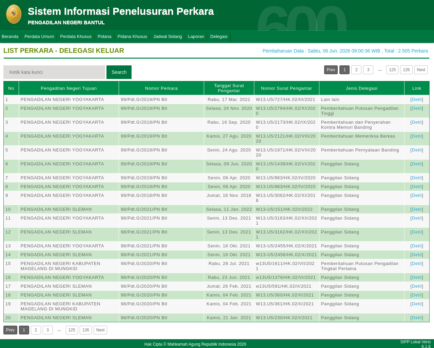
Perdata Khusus (76, 36)
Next (421, 69)
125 (392, 69)
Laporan (196, 36)
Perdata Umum (39, 36)
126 (406, 69)
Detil (417, 99)
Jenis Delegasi (362, 88)
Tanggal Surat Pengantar (229, 88)
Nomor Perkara (161, 88)
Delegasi (219, 36)
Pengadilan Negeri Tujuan (69, 88)
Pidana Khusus (132, 36)
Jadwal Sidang (167, 36)
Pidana (104, 36)
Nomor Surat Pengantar (286, 88)
